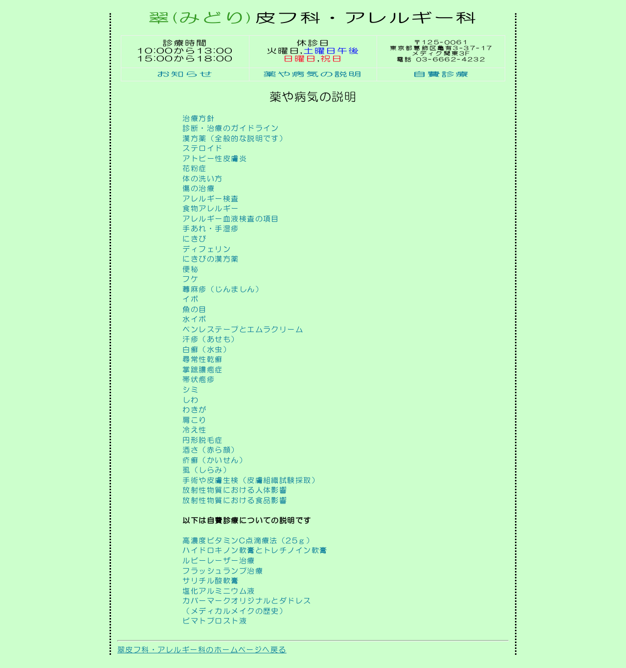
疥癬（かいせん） (214, 460)
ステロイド (202, 148)
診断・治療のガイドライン (230, 128)
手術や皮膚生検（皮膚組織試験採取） (250, 480)
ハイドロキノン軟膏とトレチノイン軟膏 (254, 550)
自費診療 (441, 74)
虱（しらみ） (206, 470)
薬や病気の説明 (313, 74)
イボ (190, 299)
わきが (194, 409)
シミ (190, 389)
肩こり (194, 420)
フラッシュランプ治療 (222, 570)
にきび (194, 238)
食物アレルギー (210, 208)
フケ (190, 279)
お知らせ (184, 74)
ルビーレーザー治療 (218, 560)
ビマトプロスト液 (214, 620)
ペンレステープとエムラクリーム (242, 329)
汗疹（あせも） (210, 339)
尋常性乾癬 (202, 359)
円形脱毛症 (202, 440)
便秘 (190, 269)
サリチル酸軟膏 (210, 580)
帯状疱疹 (198, 379)
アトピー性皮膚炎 (214, 158)
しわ (190, 400)
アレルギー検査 (210, 198)
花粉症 (194, 168)
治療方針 (198, 118)
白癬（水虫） (206, 349)
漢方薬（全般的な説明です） (234, 138)
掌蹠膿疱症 (202, 369)
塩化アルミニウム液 (218, 591)
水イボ (194, 319)
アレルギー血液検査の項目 (230, 218)
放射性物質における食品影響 (234, 500)
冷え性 (194, 429)
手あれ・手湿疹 (210, 228)
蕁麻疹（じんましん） (222, 289)
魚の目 (194, 309)
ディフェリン (206, 249)
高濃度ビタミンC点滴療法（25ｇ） (248, 540)
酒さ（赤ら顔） (210, 449)
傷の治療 (198, 188)
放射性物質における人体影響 (234, 490)
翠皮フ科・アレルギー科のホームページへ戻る (202, 649)
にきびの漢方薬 (210, 258)
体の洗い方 (202, 178)
